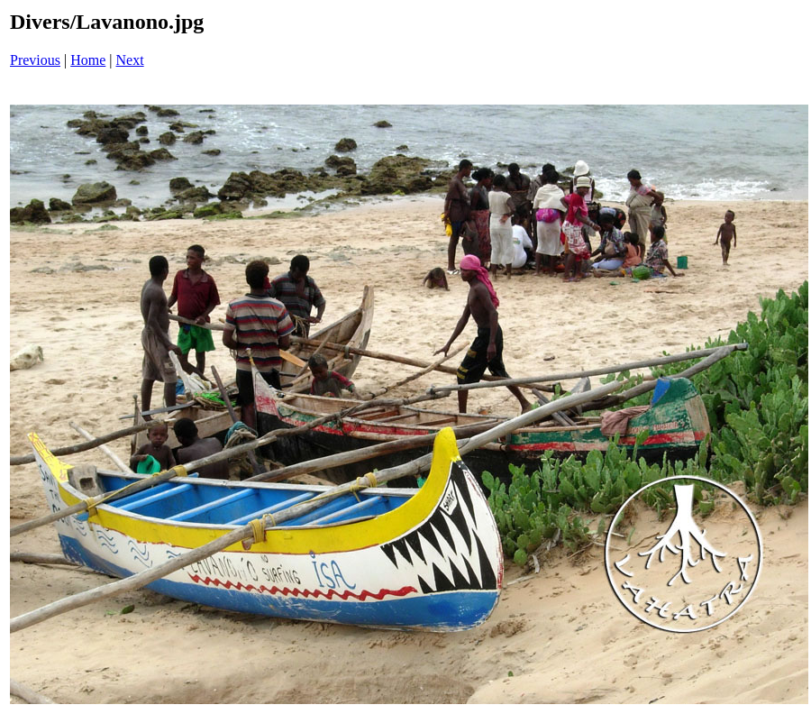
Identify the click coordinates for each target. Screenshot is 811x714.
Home (87, 60)
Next (130, 60)
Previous (35, 60)
